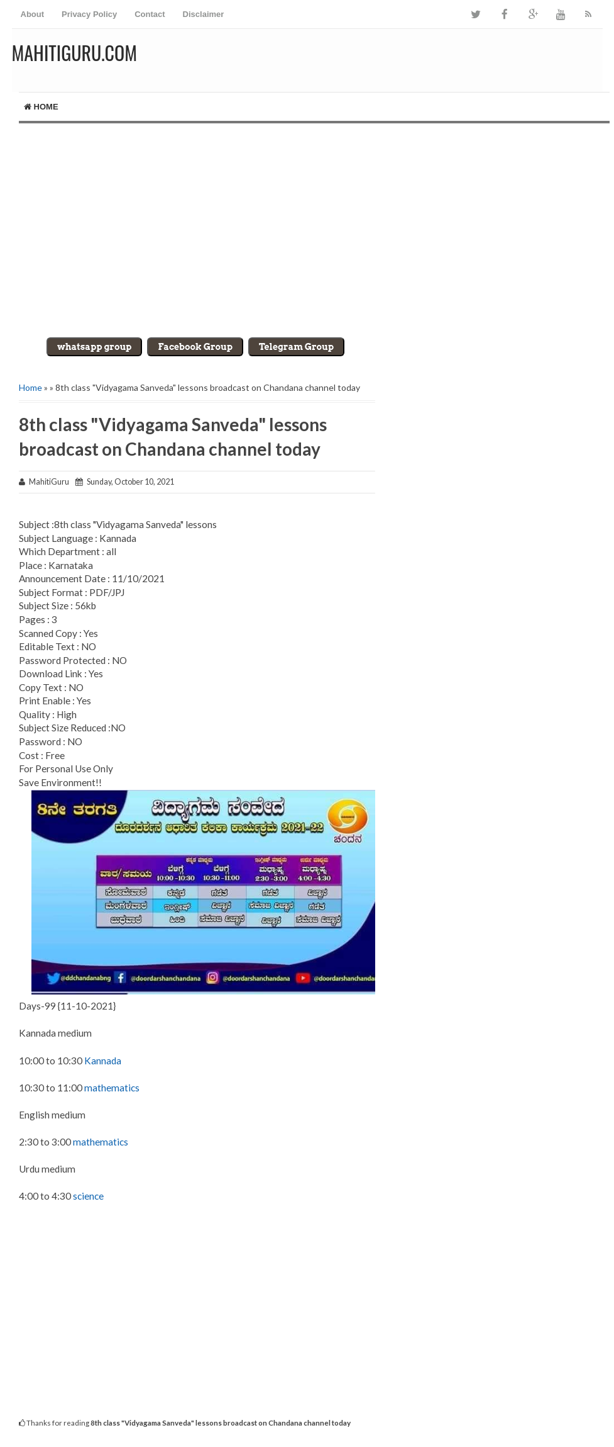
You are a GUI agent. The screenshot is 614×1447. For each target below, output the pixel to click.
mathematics (112, 1087)
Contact (149, 14)
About (33, 14)
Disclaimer (203, 14)
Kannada (102, 1060)
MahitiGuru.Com (74, 52)
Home (41, 106)
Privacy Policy (89, 14)
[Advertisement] (307, 230)
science (88, 1196)
